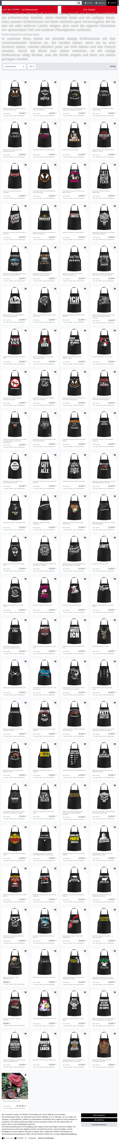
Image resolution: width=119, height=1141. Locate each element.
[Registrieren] (100, 3)
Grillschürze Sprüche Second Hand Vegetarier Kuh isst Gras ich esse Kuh (103, 978)
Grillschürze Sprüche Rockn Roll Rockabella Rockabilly (101, 1060)
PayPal (20, 1138)
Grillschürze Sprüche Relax (70, 149)
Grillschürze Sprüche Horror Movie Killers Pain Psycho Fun (73, 274)
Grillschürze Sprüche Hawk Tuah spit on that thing (14, 233)
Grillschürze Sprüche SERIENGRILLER (74, 770)
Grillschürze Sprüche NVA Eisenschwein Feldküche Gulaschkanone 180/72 (74, 109)
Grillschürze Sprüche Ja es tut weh (102, 356)
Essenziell (9, 1138)
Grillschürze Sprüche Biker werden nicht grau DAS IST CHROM (44, 564)
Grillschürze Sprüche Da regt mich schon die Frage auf (44, 688)
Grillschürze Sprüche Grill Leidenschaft (14, 687)
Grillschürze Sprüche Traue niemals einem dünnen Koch (43, 357)
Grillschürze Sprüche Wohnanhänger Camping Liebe (103, 109)
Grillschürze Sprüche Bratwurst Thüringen (12, 191)
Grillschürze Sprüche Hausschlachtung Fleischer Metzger (44, 191)
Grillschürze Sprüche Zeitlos (100, 646)
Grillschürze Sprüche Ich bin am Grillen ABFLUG (44, 729)
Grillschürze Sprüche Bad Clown (72, 605)
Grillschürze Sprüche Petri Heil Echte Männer (43, 936)
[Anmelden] (89, 3)
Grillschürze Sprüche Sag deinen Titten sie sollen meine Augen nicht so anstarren (103, 316)
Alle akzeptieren (99, 1115)
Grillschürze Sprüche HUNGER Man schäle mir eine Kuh (13, 936)
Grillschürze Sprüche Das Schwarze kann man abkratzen (43, 109)
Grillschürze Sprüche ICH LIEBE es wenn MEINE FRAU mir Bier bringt (43, 854)
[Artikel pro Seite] (31, 66)
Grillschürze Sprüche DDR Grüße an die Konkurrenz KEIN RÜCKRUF (14, 274)
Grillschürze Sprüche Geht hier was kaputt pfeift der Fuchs (102, 854)
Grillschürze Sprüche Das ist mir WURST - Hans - (72, 357)
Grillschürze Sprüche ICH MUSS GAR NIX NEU (73, 315)
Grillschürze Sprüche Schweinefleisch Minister (73, 895)
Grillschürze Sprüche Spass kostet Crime (102, 688)
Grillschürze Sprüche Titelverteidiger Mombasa (102, 440)
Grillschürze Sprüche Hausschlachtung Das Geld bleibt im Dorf (14, 109)
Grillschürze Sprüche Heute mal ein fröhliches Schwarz (13, 729)
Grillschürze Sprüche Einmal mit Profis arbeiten (74, 854)
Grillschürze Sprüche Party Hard (42, 605)
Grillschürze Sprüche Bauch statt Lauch (44, 1060)
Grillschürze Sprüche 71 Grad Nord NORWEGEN (73, 936)
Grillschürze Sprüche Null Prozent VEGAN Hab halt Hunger (13, 482)
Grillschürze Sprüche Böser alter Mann (74, 481)
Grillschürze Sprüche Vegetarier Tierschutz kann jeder (12, 398)
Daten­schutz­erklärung (68, 1134)
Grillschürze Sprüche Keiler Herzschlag (44, 977)
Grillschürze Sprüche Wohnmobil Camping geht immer (12, 150)
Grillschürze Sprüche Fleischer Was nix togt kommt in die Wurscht (74, 398)
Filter (113, 66)
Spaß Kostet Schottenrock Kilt (11, 1101)
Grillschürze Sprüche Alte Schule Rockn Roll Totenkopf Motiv (44, 440)
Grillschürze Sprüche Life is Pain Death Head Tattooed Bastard (103, 233)
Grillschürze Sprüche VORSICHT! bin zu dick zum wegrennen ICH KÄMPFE (104, 1019)
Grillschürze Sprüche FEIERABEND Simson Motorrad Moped (13, 315)
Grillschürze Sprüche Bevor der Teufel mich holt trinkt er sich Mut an (73, 688)
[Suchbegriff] (39, 3)
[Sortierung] (14, 66)
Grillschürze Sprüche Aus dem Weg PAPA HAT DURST (102, 771)
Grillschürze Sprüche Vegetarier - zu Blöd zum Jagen (102, 936)
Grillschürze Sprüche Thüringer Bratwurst (12, 1019)
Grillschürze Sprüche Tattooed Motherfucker (101, 191)
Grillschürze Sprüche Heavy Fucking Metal (73, 1019)
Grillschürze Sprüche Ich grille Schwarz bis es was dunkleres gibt (103, 812)
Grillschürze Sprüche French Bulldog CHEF (13, 564)
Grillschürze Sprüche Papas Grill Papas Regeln (74, 440)
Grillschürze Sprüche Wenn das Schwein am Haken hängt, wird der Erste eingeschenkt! (15, 441)
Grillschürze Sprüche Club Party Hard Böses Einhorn (73, 191)
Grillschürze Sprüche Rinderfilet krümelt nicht (44, 647)
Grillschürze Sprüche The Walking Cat (14, 522)
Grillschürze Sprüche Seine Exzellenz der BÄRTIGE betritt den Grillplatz (14, 812)
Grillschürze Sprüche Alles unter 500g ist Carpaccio (44, 895)
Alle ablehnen (99, 1120)
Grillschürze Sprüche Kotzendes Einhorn (44, 1018)
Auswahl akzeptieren (99, 1125)
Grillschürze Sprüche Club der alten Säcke (13, 605)
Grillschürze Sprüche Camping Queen (44, 149)
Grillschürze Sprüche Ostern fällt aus (73, 232)
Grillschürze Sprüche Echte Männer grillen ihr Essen (13, 771)
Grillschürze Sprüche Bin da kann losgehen (42, 771)
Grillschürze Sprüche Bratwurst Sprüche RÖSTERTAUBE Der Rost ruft (103, 482)
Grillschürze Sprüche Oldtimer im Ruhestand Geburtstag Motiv (42, 274)
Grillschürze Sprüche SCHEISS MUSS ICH (74, 647)
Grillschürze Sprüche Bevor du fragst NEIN (103, 605)
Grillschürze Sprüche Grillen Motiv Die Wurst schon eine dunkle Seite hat (103, 274)
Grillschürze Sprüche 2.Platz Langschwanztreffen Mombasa (12, 647)
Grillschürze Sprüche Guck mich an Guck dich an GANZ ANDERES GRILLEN (73, 813)
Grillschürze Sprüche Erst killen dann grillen (43, 812)
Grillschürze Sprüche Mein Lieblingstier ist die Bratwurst (74, 729)
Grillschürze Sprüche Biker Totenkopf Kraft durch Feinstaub (43, 398)
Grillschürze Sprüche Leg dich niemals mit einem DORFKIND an (14, 1060)
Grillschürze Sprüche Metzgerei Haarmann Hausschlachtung (101, 398)
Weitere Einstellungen (46, 1138)
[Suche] (79, 3)
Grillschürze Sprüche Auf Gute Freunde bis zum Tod (44, 315)
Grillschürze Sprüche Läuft (100, 564)
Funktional (32, 1138)
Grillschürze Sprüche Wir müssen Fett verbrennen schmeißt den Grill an (103, 729)
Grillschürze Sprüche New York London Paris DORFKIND (103, 523)
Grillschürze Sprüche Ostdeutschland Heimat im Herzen (103, 150)
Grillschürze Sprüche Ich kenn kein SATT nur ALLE (44, 482)
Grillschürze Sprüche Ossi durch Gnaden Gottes (15, 895)
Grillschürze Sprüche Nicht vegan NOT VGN (14, 357)
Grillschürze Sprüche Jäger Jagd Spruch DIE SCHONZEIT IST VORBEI (74, 564)
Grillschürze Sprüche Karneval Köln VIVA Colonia (73, 523)
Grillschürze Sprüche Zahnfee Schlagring (41, 523)
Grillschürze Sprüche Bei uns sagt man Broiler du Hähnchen (44, 233)
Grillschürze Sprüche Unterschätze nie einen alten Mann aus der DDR (74, 1060)
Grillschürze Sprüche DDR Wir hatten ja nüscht (14, 854)
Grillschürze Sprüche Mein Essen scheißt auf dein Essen (101, 895)
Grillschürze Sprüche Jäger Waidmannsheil (11, 978)
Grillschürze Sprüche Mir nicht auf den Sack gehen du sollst (74, 978)
